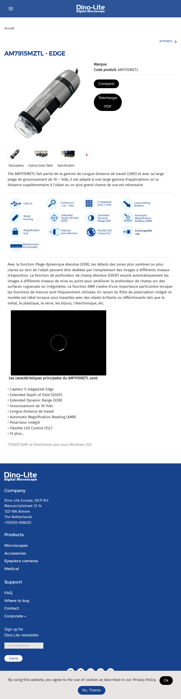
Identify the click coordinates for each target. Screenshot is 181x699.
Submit (13, 658)
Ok (166, 680)
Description (16, 165)
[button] (10, 8)
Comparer (106, 84)
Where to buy (16, 600)
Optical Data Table (40, 165)
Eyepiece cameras (21, 561)
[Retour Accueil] (90, 8)
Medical (11, 569)
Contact (11, 608)
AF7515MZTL (166, 41)
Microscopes (16, 545)
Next (88, 155)
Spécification (65, 165)
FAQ (8, 593)
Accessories (15, 553)
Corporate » (15, 616)
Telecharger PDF (107, 102)
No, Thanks (91, 690)
